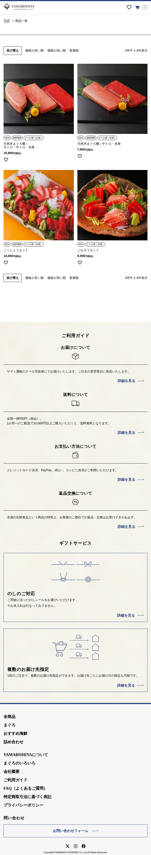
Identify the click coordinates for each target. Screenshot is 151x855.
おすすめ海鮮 (15, 733)
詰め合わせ (13, 742)
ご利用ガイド (15, 780)
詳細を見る (126, 381)
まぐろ (9, 725)
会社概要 (11, 771)
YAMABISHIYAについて (26, 755)
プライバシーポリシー (23, 805)
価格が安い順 (34, 50)
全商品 (9, 716)
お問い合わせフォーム (70, 831)
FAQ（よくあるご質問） (26, 788)
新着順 (74, 50)
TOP (7, 21)
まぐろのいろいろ (19, 763)
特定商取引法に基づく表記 (27, 797)
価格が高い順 (56, 50)
